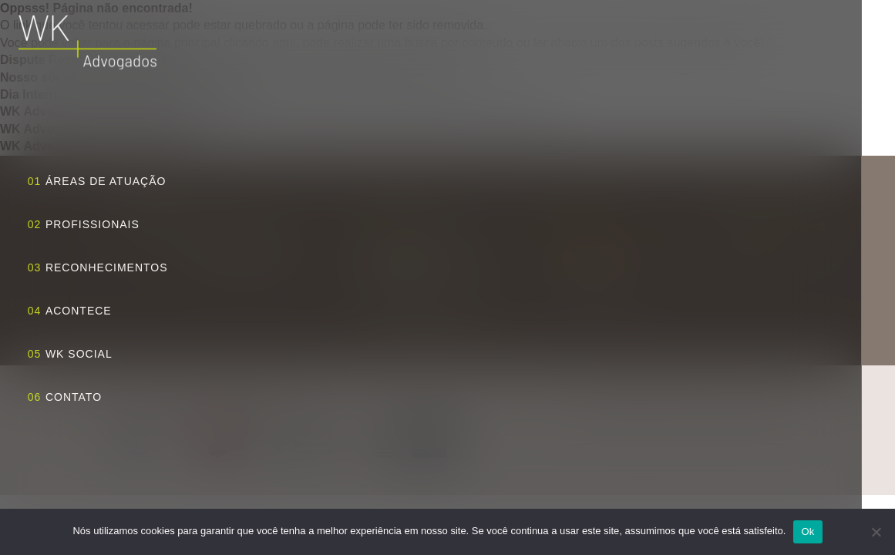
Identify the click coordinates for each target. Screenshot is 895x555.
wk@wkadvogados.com (603, 249)
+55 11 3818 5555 (590, 266)
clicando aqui (259, 42)
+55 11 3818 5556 (590, 283)
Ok (807, 531)
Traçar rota (432, 309)
